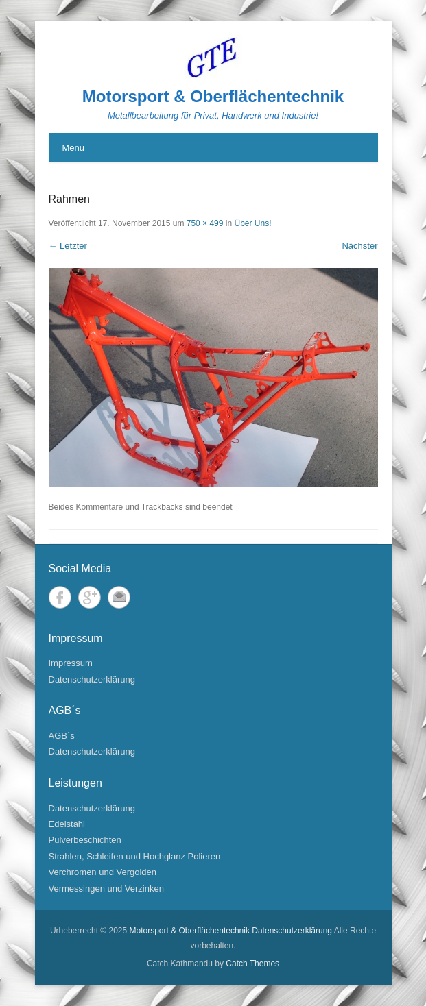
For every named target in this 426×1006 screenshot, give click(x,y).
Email (119, 597)
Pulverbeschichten (85, 840)
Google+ (89, 597)
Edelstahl (67, 824)
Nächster (359, 246)
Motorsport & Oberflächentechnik (213, 96)
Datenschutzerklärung (92, 679)
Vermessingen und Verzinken (106, 888)
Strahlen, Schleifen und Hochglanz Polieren (135, 856)
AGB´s (62, 736)
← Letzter (68, 246)
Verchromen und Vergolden (103, 872)
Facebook (60, 597)
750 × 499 (205, 223)
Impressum (71, 663)
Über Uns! (252, 223)
